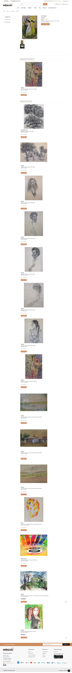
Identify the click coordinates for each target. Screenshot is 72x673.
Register (55, 1)
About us (30, 651)
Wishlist (43, 656)
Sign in (59, 1)
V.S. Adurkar (12, 11)
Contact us (56, 651)
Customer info (45, 651)
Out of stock (24, 637)
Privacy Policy (30, 653)
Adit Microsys (66, 670)
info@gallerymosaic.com (9, 663)
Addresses (44, 653)
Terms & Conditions (31, 655)
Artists (8, 11)
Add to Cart (24, 601)
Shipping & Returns (31, 656)
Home (4, 11)
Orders (43, 655)
